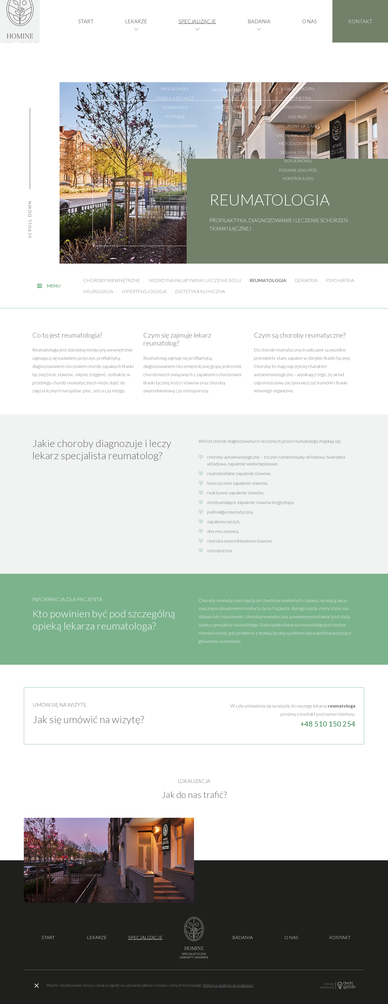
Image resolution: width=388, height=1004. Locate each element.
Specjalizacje (197, 41)
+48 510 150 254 (327, 723)
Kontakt (360, 41)
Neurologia (98, 291)
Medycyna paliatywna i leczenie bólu (195, 280)
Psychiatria (340, 280)
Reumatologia (268, 280)
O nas (309, 41)
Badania (259, 41)
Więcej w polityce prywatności (228, 985)
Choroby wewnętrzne (111, 280)
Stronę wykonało (327, 985)
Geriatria (306, 280)
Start (86, 41)
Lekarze (136, 41)
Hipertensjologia (144, 291)
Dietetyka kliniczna (200, 291)
